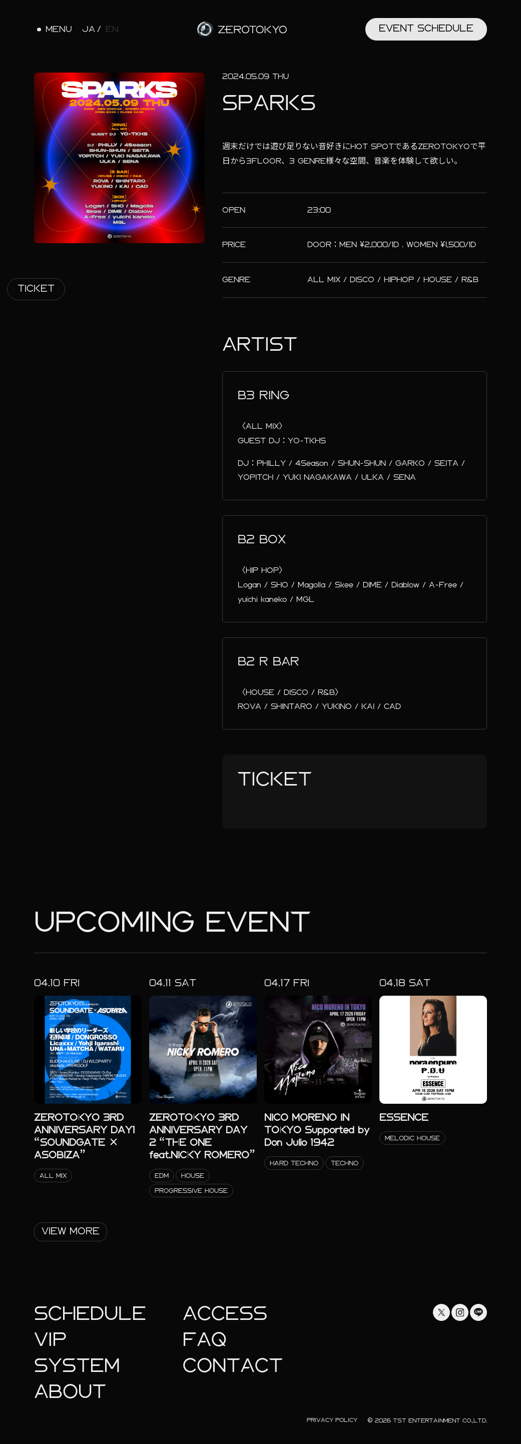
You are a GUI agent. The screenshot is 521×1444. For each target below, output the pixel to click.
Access (225, 1313)
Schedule (90, 1313)
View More (71, 1231)
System (77, 1365)
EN (112, 29)
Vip (50, 1339)
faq (205, 1339)
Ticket (36, 288)
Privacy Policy (332, 1420)
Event (426, 28)
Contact (233, 1365)
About (70, 1391)
